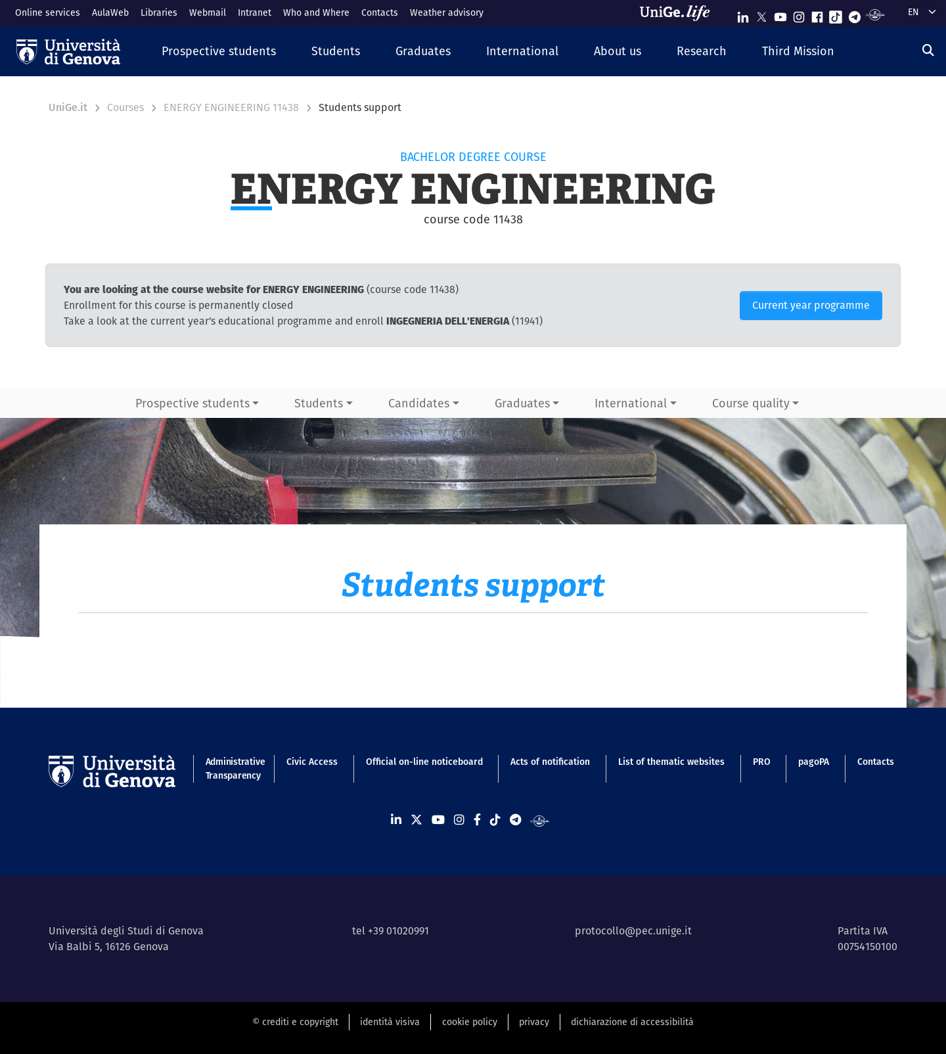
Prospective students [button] (192, 403)
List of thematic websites (671, 761)
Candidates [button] (418, 403)
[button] (219, 51)
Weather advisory (447, 12)
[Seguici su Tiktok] (835, 14)
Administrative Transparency (232, 768)
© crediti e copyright (295, 1021)
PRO (762, 761)
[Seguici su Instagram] (799, 14)
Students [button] (318, 403)
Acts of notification (550, 761)
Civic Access (312, 761)
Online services (47, 12)
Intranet (254, 12)
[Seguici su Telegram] (854, 14)
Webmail (207, 12)
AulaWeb (110, 12)
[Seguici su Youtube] (780, 14)
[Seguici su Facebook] (817, 14)
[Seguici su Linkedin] (743, 14)
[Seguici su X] (761, 14)
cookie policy (469, 1021)
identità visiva (390, 1021)
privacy (534, 1021)
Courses (125, 107)
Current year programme (811, 305)
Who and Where (316, 12)
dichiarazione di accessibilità (632, 1021)
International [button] (631, 403)
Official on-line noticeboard (424, 761)
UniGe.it (68, 107)
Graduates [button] (522, 403)
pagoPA (813, 761)
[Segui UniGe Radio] (875, 14)
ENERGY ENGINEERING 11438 (231, 107)
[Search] (928, 50)
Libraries (159, 12)
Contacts (379, 12)
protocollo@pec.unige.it (633, 930)
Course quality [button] (751, 403)
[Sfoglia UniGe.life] (679, 13)
